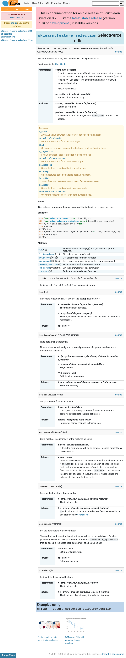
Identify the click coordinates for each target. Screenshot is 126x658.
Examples (56, 3)
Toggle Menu (8, 655)
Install (27, 3)
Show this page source (112, 654)
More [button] (65, 3)
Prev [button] (6, 9)
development (59, 23)
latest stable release (87, 18)
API (47, 3)
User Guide (37, 3)
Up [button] (17, 9)
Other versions (16, 17)
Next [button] (27, 9)
